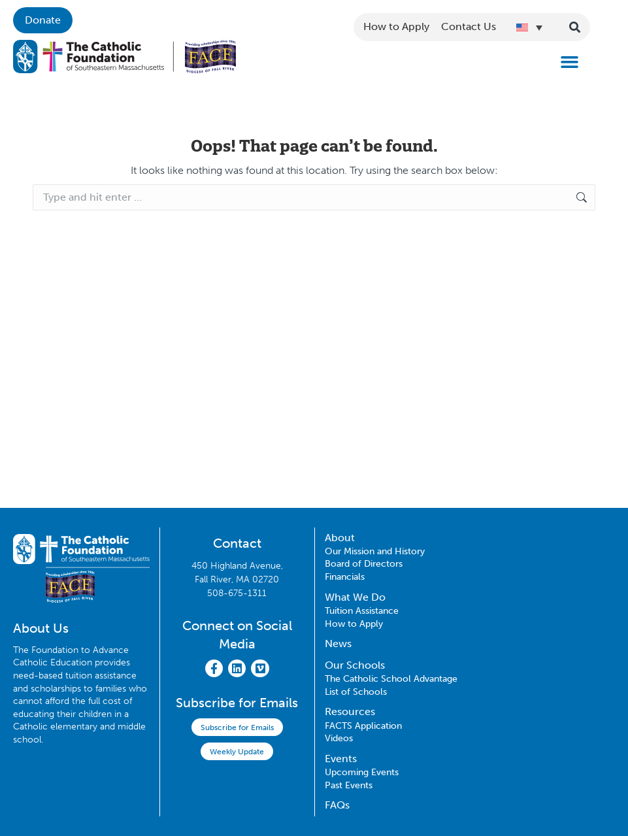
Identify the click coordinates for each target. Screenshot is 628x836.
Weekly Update (237, 751)
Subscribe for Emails (237, 727)
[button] (569, 62)
